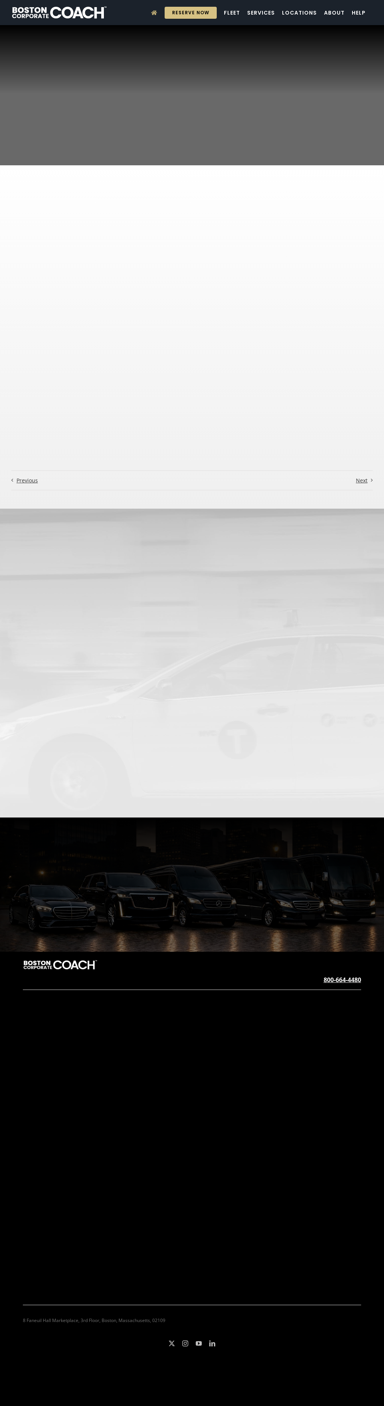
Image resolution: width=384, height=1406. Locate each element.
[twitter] (172, 1343)
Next (362, 480)
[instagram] (185, 1343)
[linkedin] (212, 1343)
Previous (27, 480)
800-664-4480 (342, 980)
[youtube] (199, 1343)
